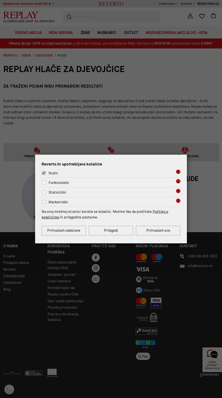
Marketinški (58, 202)
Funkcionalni (59, 182)
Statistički (57, 192)
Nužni (53, 173)
